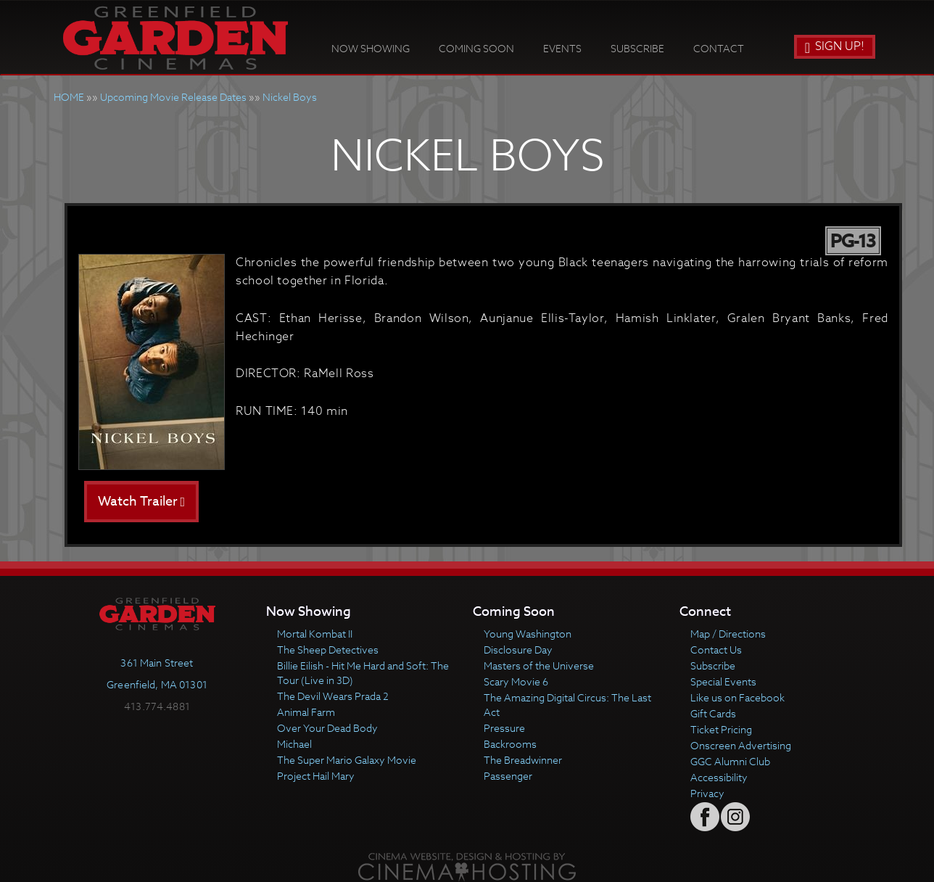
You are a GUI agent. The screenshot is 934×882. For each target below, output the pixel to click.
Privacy (707, 793)
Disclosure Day (518, 649)
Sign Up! (834, 46)
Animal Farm (306, 712)
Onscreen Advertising (740, 745)
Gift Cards (713, 713)
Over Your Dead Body (327, 728)
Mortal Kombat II (314, 633)
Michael (294, 744)
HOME (69, 97)
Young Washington (527, 633)
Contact (718, 48)
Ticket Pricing (721, 729)
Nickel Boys (290, 97)
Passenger (508, 776)
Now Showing (370, 48)
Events (562, 48)
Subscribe (637, 48)
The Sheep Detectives (328, 649)
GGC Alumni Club (730, 761)
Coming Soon (476, 48)
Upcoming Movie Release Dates (173, 97)
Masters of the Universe (539, 665)
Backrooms (510, 744)
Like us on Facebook (737, 697)
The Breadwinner (523, 760)
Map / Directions (728, 633)
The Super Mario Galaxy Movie (346, 760)
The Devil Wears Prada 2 (333, 696)
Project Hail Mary (316, 776)
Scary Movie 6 (516, 681)
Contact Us (716, 649)
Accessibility (719, 777)
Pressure (504, 728)
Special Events (723, 681)
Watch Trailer (142, 501)
